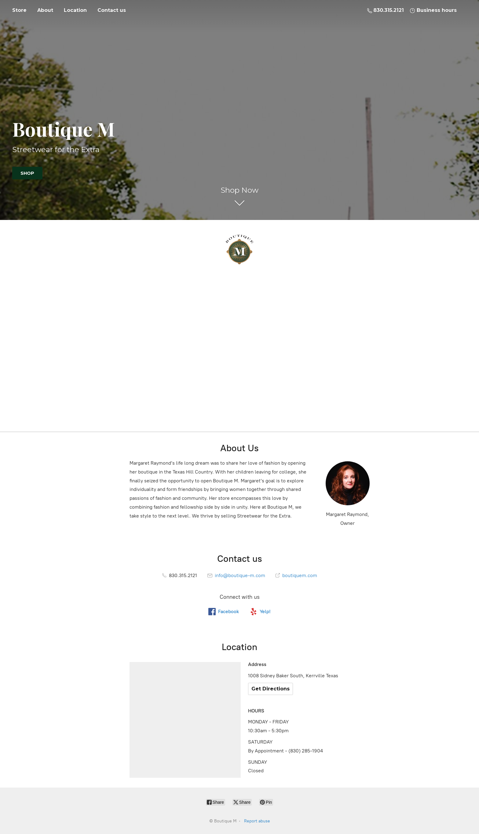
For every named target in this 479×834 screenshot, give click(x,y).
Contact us (111, 10)
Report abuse (257, 821)
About (45, 10)
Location (75, 10)
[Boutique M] (239, 250)
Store (19, 10)
